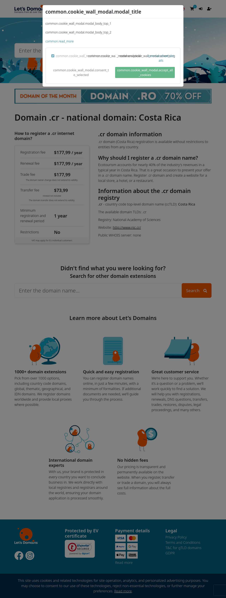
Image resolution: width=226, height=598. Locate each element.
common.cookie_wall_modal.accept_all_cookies (145, 72)
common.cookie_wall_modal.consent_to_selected (81, 72)
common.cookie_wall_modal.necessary (82, 56)
